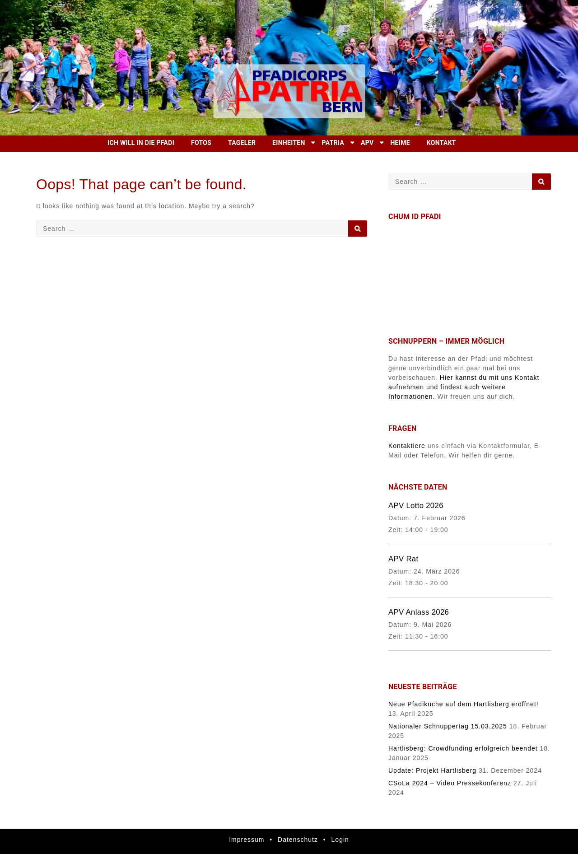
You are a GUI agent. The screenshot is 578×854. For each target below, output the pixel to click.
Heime (400, 142)
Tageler (242, 142)
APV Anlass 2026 (418, 612)
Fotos (201, 142)
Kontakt (441, 142)
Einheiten (288, 142)
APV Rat (403, 559)
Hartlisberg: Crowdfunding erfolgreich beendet (463, 748)
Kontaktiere (406, 445)
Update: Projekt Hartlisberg (432, 770)
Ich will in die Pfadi (140, 142)
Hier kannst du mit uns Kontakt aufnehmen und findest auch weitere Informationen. (464, 387)
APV (367, 142)
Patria (333, 142)
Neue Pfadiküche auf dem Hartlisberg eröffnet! (463, 704)
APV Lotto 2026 (415, 505)
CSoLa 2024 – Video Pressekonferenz (449, 783)
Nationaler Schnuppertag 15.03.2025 (447, 726)
